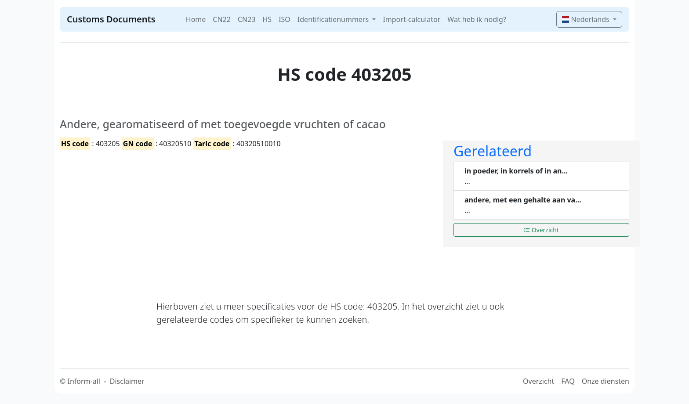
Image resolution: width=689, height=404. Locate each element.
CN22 (222, 19)
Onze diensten (605, 381)
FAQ (567, 381)
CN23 (247, 19)
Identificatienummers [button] (333, 19)
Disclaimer (127, 381)
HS (267, 19)
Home (196, 19)
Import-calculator (411, 19)
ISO (284, 19)
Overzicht (541, 230)
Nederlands (586, 19)
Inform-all (83, 381)
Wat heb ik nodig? (476, 19)
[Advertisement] (246, 217)
